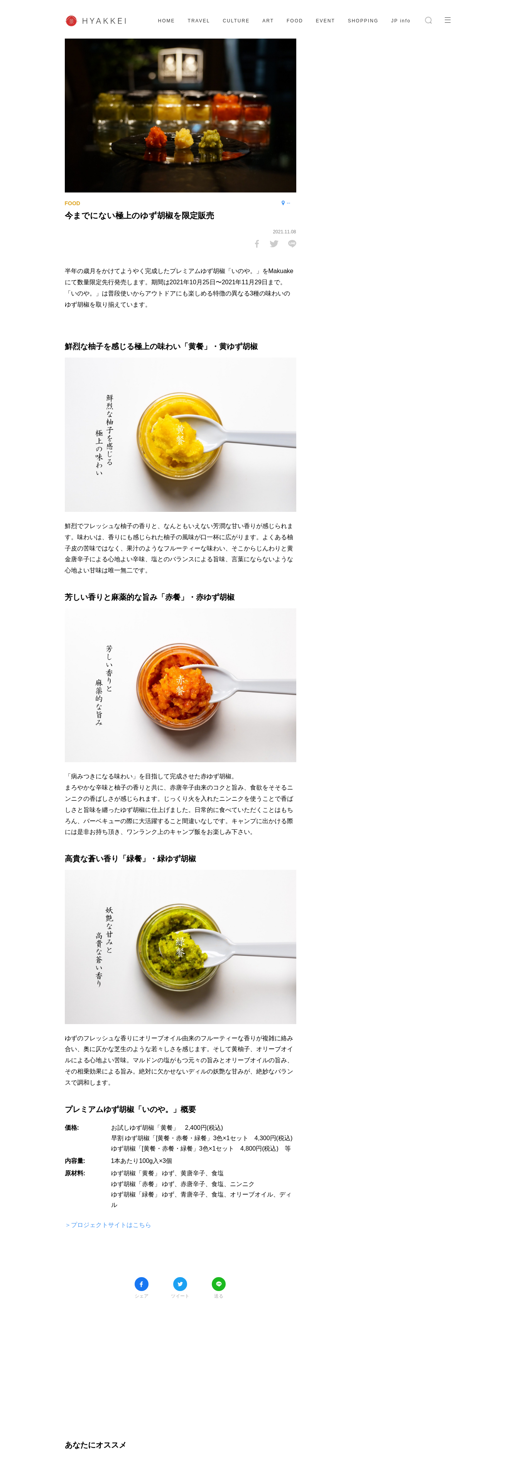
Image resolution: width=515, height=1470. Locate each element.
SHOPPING (363, 21)
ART (268, 21)
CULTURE (236, 21)
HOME (166, 21)
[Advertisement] (180, 1364)
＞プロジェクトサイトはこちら (108, 1225)
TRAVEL (199, 21)
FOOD (295, 21)
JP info (400, 21)
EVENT (325, 21)
